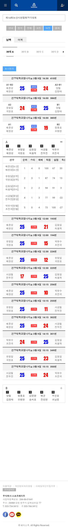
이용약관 (7, 486)
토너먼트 (9, 68)
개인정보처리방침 (23, 486)
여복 (20, 39)
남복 (8, 39)
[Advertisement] (34, 443)
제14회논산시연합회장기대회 (21, 17)
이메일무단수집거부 (45, 486)
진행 (29, 28)
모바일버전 (9, 490)
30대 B (24, 51)
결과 (57, 28)
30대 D (54, 51)
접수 (20, 28)
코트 (38, 28)
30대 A (10, 51)
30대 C (39, 51)
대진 (48, 28)
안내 (10, 28)
